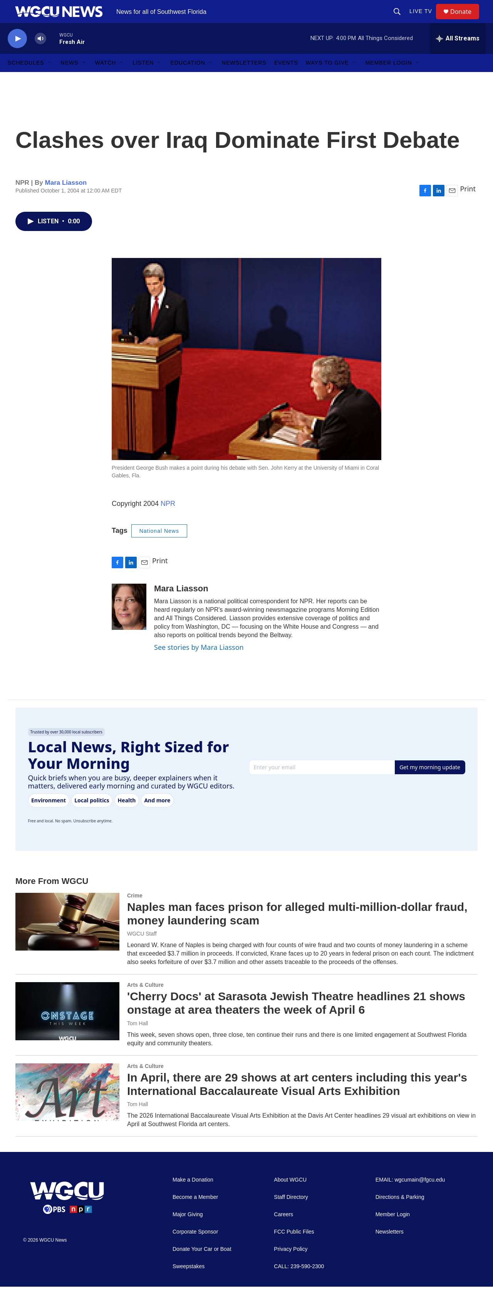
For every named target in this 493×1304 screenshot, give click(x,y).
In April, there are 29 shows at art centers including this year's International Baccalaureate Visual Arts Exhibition (297, 1101)
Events (286, 80)
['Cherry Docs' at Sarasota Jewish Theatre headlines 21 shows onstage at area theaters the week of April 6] (67, 1028)
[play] (17, 56)
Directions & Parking (400, 1214)
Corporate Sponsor (195, 1249)
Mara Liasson (66, 200)
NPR (168, 521)
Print (468, 206)
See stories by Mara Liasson (199, 664)
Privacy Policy (290, 1266)
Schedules (26, 80)
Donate (466, 20)
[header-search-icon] (400, 20)
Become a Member (195, 1214)
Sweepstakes (189, 1284)
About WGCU (290, 1197)
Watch (105, 80)
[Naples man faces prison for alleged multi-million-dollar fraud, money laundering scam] (67, 939)
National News (159, 548)
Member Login (389, 80)
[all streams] (457, 55)
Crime (135, 913)
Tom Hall (137, 1041)
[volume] (40, 56)
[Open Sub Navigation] (50, 80)
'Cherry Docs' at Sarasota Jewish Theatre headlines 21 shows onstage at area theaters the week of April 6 (296, 1020)
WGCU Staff (142, 951)
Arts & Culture (145, 1002)
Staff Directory (291, 1214)
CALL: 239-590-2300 (299, 1284)
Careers (283, 1232)
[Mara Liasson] (129, 624)
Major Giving (188, 1232)
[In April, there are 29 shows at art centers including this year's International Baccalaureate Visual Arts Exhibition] (67, 1109)
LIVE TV (424, 20)
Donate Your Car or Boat (202, 1266)
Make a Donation (193, 1197)
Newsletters (244, 80)
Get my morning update (429, 784)
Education (187, 80)
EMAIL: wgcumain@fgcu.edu (410, 1197)
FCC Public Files (294, 1249)
